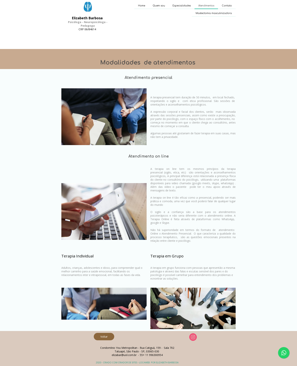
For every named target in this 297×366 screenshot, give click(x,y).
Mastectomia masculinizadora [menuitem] (214, 13)
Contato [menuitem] (227, 5)
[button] (104, 336)
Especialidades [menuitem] (182, 5)
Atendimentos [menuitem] (206, 5)
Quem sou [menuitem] (159, 5)
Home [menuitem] (141, 5)
